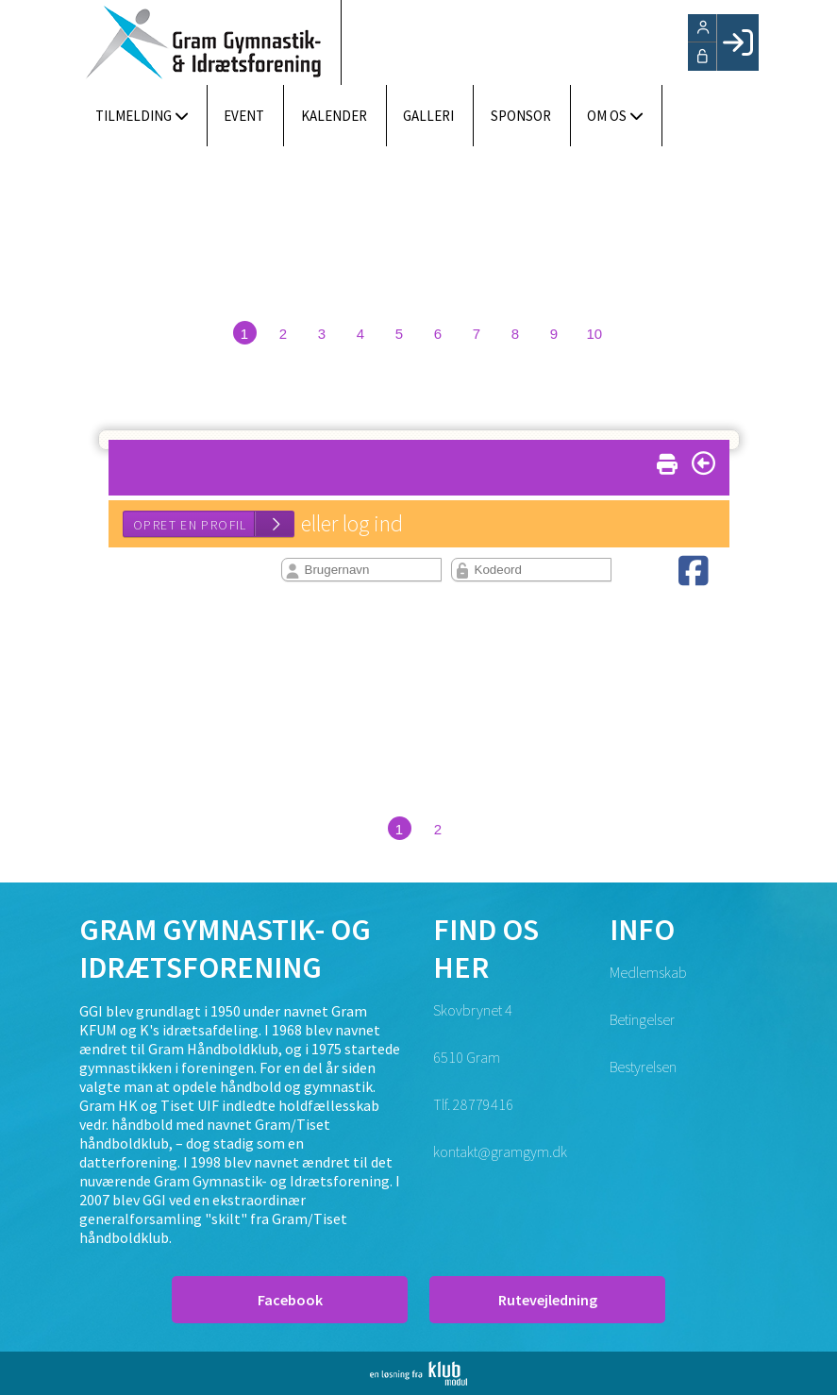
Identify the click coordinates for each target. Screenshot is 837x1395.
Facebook (290, 1299)
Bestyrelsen (643, 1066)
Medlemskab (648, 972)
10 (595, 334)
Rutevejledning (547, 1299)
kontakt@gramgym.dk (500, 1151)
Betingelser (642, 1019)
